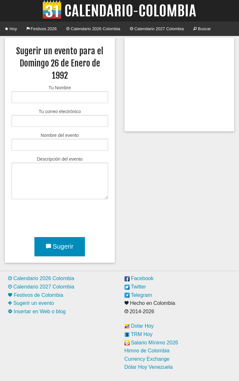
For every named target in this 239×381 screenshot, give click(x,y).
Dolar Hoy (139, 326)
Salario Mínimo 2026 (151, 342)
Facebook (139, 278)
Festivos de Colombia (35, 295)
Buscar (202, 28)
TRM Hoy (138, 334)
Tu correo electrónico (60, 118)
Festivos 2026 (42, 28)
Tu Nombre (60, 94)
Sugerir (59, 246)
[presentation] (60, 216)
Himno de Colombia (147, 350)
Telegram (138, 295)
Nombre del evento (60, 142)
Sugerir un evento (31, 303)
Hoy (11, 28)
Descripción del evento (60, 177)
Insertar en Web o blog (37, 311)
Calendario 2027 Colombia (157, 28)
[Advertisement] (179, 84)
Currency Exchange (147, 359)
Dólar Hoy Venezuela (148, 367)
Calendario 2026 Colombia (93, 28)
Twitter (135, 286)
